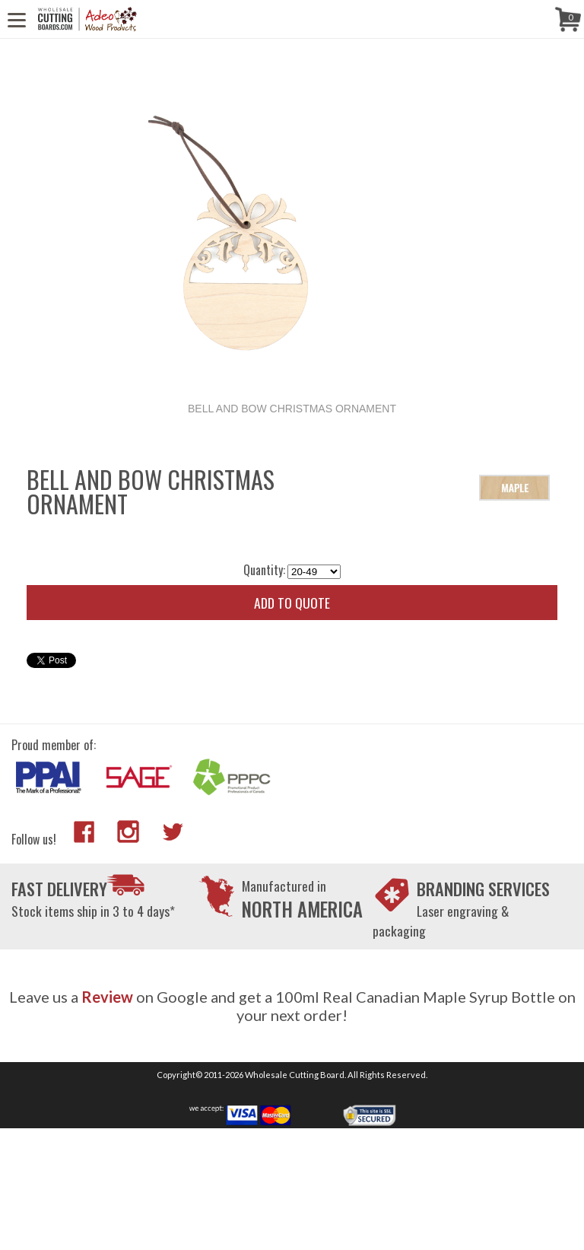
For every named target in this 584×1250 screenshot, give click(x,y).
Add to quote (292, 602)
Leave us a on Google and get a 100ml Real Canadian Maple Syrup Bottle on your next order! (292, 1006)
